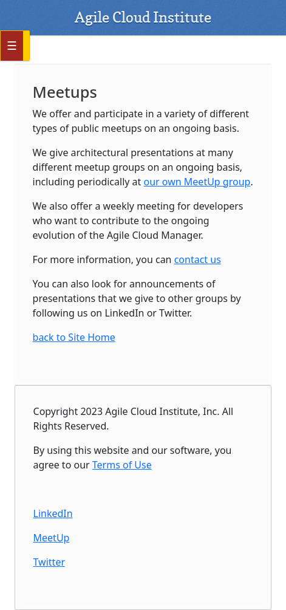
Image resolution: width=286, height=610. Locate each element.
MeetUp (51, 537)
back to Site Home (74, 337)
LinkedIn (53, 513)
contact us (197, 259)
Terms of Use (122, 464)
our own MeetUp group (197, 181)
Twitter (49, 562)
